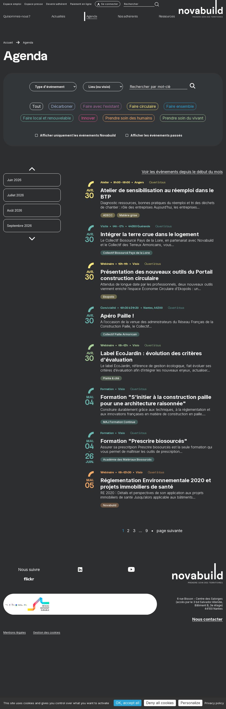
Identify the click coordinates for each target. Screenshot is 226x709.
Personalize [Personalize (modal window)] (190, 703)
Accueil (8, 42)
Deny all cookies (160, 703)
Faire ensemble (180, 106)
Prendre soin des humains (128, 118)
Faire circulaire (142, 106)
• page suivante (166, 593)
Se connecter (107, 5)
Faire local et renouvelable (47, 118)
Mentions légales (14, 694)
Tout (36, 106)
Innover (88, 118)
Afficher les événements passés (156, 135)
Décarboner (62, 106)
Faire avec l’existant (101, 106)
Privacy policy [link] (214, 703)
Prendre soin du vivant (182, 118)
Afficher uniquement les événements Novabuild (78, 135)
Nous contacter (207, 681)
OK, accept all (127, 703)
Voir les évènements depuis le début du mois (182, 171)
